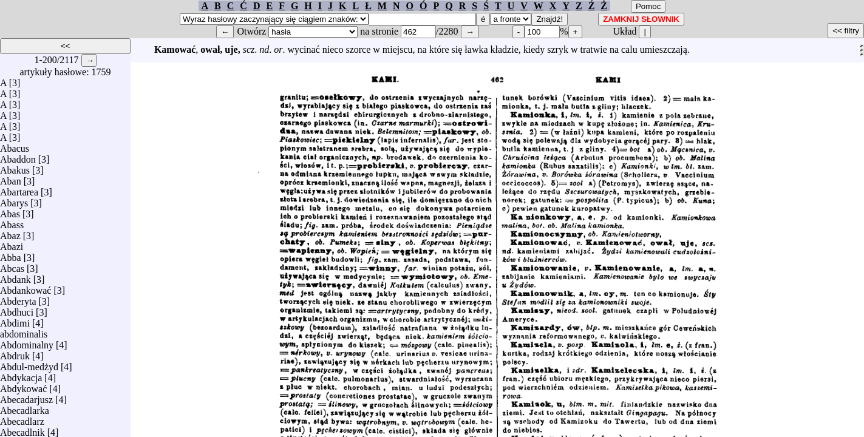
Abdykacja (21, 375)
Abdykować (23, 386)
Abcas (12, 265)
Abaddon (18, 156)
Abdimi (15, 320)
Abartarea (19, 189)
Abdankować (25, 287)
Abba (10, 254)
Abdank (15, 276)
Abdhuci (16, 309)
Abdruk (15, 353)
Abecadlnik (22, 429)
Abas (10, 211)
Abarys (14, 200)
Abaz (10, 233)
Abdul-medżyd (29, 364)
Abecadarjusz (26, 396)
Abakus (15, 167)
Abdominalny (26, 342)
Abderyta (18, 298)
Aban (10, 178)
